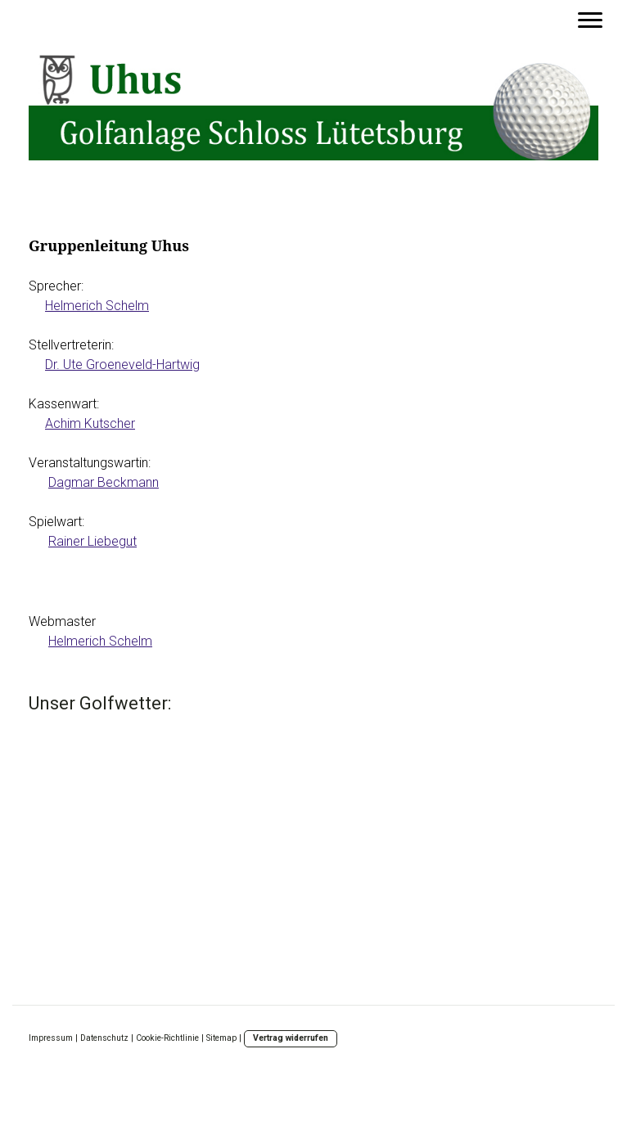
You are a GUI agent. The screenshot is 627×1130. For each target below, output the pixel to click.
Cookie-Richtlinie (167, 1038)
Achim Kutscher (90, 423)
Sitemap (221, 1038)
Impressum (51, 1038)
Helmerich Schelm (97, 305)
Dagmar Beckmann (103, 482)
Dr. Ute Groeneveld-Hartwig (122, 364)
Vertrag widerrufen (290, 1038)
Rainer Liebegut (92, 541)
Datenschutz (104, 1038)
